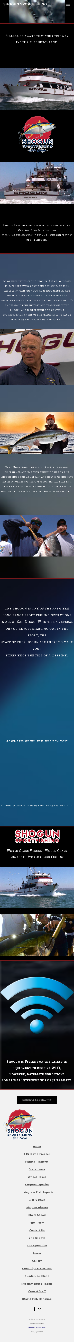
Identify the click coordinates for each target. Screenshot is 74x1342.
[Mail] (39, 1309)
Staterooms (37, 1169)
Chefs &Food (37, 1215)
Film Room (37, 1222)
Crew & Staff (37, 1291)
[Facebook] (34, 1309)
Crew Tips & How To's (37, 1268)
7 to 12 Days (37, 1238)
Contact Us (37, 1230)
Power (37, 1253)
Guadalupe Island (37, 1276)
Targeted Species (37, 1184)
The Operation (37, 1245)
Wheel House (37, 1176)
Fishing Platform (37, 1161)
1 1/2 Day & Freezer (37, 1154)
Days (41, 1199)
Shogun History (37, 1207)
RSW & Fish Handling (37, 1299)
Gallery (37, 1260)
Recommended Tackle (37, 1283)
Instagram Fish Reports (37, 1192)
